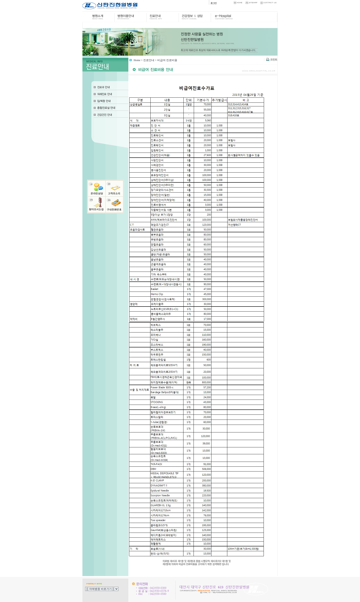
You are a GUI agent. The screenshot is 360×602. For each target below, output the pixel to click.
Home (137, 60)
